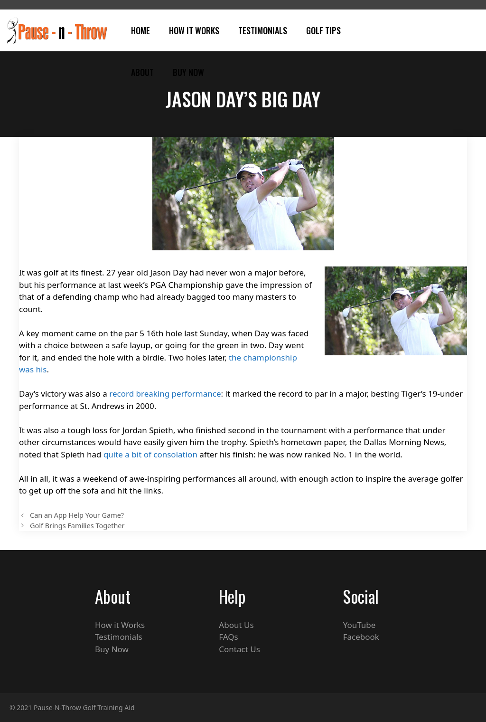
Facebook (361, 636)
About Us (236, 624)
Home (140, 30)
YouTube (359, 624)
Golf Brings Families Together (77, 525)
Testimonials (262, 30)
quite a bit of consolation (150, 454)
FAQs (228, 636)
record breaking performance (165, 393)
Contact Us (239, 649)
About (142, 72)
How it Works (120, 624)
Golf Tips (323, 30)
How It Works (194, 30)
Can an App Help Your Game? (77, 515)
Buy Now (188, 72)
